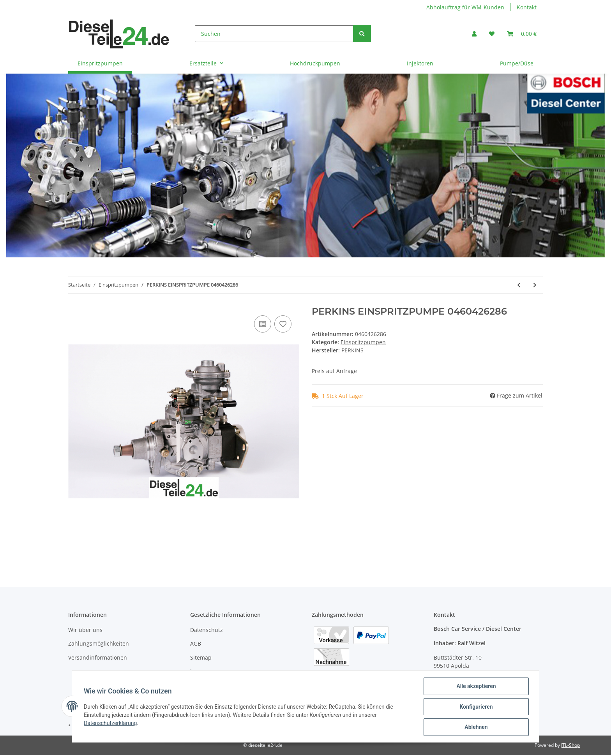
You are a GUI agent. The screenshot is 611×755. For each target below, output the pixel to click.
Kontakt (527, 7)
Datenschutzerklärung (111, 723)
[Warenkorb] (522, 33)
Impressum (205, 671)
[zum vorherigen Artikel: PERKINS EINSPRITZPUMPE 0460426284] (519, 284)
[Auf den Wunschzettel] (282, 324)
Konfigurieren (475, 707)
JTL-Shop (570, 745)
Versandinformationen (97, 657)
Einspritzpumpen (363, 342)
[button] (474, 33)
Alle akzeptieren (475, 687)
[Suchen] (274, 33)
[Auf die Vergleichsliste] (262, 324)
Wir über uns (85, 630)
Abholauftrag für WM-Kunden (465, 7)
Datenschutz (206, 630)
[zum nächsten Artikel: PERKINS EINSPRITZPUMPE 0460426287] (535, 284)
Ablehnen (475, 727)
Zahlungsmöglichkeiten (98, 643)
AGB (195, 643)
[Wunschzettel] (492, 33)
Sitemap (201, 657)
